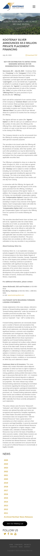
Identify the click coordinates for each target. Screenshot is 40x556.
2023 (6, 468)
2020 (6, 479)
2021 (6, 475)
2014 (6, 502)
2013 (6, 506)
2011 (6, 513)
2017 (6, 490)
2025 (6, 460)
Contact (27, 547)
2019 (6, 483)
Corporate (19, 544)
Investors (13, 547)
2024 (6, 464)
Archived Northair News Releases (18, 517)
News (21, 547)
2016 (6, 494)
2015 (6, 498)
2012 (6, 509)
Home (11, 544)
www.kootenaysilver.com (16, 295)
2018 (6, 487)
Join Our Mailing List (15, 524)
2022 (6, 472)
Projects (27, 544)
